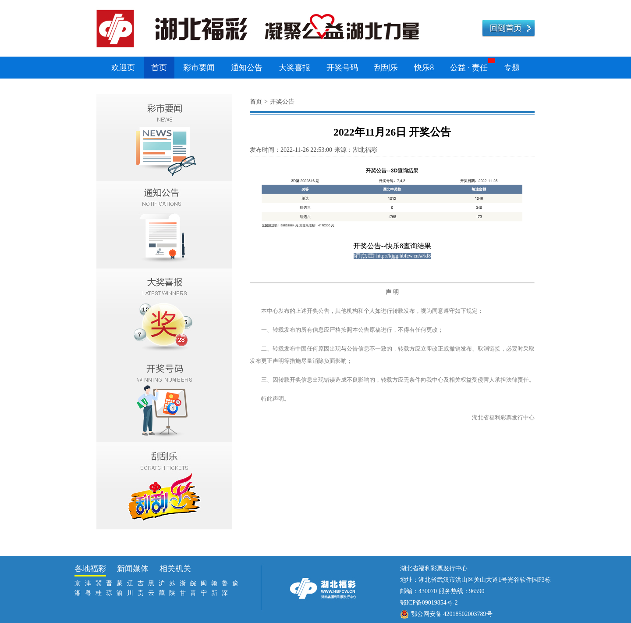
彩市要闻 (199, 67)
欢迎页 (123, 67)
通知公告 (246, 67)
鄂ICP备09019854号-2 (428, 602)
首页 (159, 67)
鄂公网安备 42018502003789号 (452, 614)
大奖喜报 (294, 67)
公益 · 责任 (469, 67)
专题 (512, 67)
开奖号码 (342, 67)
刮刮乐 (386, 67)
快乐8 (424, 67)
